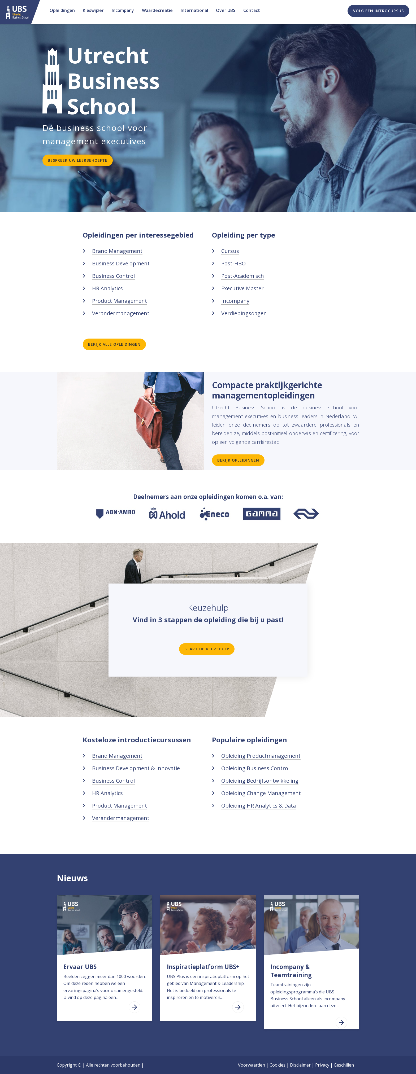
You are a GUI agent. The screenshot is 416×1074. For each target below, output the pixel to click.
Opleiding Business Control (255, 768)
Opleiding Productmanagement (261, 755)
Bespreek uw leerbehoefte (77, 160)
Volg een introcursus (378, 10)
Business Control (113, 275)
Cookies (277, 1065)
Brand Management (117, 251)
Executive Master (242, 288)
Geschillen (344, 1065)
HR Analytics (107, 288)
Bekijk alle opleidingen (114, 344)
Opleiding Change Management (261, 793)
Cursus (230, 251)
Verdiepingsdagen (244, 313)
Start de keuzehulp (206, 648)
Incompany (235, 300)
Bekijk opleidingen (238, 460)
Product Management (119, 300)
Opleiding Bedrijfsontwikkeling (259, 780)
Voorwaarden (251, 1065)
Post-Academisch (242, 275)
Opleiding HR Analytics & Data (258, 805)
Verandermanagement (120, 313)
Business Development (121, 263)
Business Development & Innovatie (136, 768)
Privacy (322, 1065)
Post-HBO (233, 263)
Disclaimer (300, 1065)
